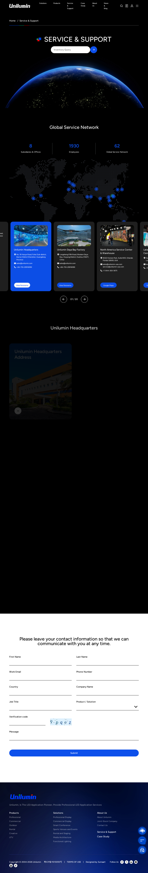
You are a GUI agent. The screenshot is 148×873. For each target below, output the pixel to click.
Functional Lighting (62, 841)
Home (12, 20)
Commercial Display (62, 821)
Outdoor (13, 825)
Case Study (103, 836)
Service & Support (106, 832)
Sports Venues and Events (65, 829)
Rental (12, 829)
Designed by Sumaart (95, 862)
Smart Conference (61, 825)
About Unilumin (104, 817)
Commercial (14, 821)
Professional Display (62, 817)
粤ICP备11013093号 (53, 862)
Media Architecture (62, 837)
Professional (14, 817)
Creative (13, 833)
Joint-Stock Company (107, 821)
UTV (11, 837)
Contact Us (102, 825)
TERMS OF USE (74, 862)
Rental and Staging (61, 833)
